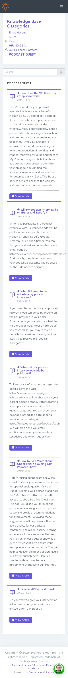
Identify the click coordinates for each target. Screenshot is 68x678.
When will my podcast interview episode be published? (33, 370)
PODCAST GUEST (22, 54)
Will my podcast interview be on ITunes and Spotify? (37, 211)
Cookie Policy (45, 665)
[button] (61, 6)
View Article (21, 196)
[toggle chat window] (58, 669)
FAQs (12, 37)
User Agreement (15, 665)
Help (12, 41)
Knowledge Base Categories (24, 24)
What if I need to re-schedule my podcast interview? (32, 294)
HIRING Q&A (17, 46)
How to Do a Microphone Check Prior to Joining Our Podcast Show (35, 464)
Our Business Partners (23, 50)
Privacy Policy (31, 665)
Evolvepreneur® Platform (40, 672)
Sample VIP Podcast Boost (37, 589)
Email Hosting (17, 33)
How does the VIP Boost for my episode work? (36, 94)
